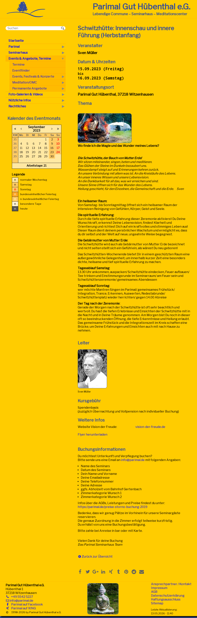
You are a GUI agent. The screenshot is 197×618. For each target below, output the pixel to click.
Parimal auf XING (23, 608)
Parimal (14, 46)
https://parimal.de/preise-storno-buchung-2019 (112, 507)
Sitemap (157, 603)
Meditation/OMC (24, 82)
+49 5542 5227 (21, 597)
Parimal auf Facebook (26, 604)
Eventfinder (21, 70)
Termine (18, 64)
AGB (154, 592)
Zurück (87, 556)
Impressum (159, 588)
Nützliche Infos (19, 100)
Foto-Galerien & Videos (25, 94)
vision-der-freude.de (150, 427)
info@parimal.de (133, 460)
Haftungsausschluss (165, 599)
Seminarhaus (18, 52)
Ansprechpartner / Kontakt (171, 584)
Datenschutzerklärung (167, 595)
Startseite (16, 41)
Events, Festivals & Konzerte (33, 76)
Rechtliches (17, 106)
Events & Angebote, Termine (29, 58)
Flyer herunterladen (92, 434)
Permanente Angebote (29, 88)
